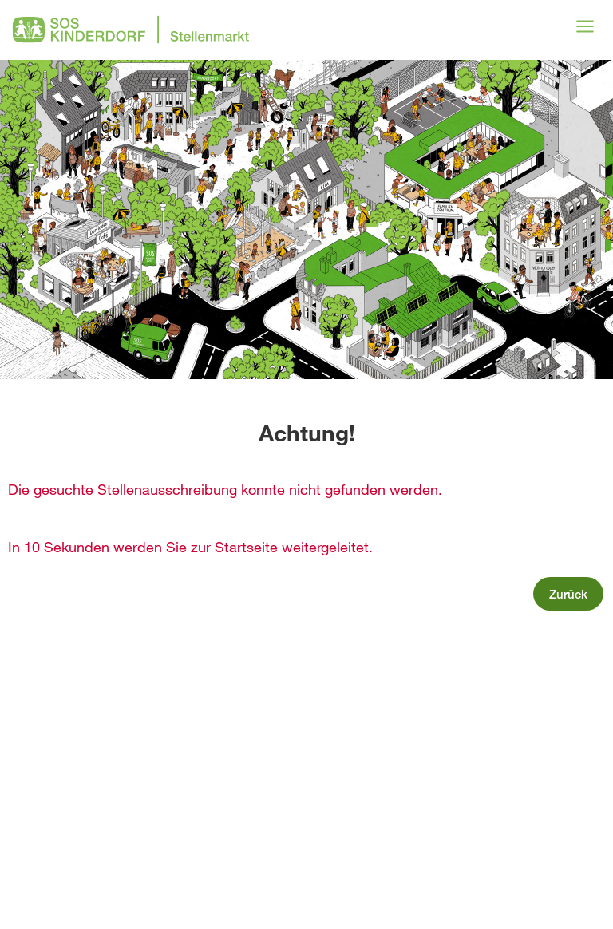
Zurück (568, 594)
